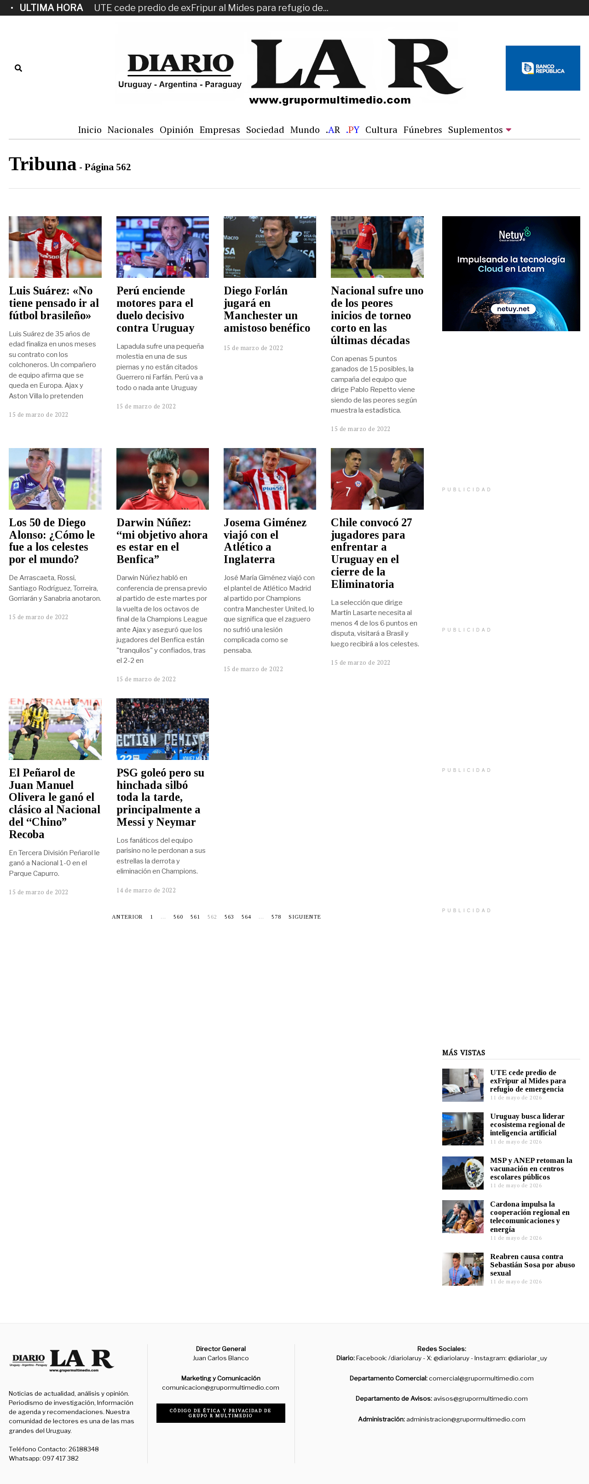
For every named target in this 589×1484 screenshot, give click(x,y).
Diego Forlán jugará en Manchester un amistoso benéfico (267, 309)
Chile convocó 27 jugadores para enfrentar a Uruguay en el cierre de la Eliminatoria (371, 553)
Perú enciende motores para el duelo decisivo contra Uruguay (155, 309)
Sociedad (265, 129)
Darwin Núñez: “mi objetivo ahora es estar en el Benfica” (162, 540)
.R (333, 129)
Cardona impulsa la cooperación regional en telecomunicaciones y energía (530, 1216)
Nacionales (131, 129)
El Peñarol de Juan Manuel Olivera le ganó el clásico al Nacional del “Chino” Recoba (54, 803)
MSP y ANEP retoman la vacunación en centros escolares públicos (531, 1168)
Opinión (177, 129)
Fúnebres (423, 129)
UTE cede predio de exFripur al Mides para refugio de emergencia (528, 1080)
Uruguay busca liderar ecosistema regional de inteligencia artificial (527, 1124)
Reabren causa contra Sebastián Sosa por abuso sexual (532, 1264)
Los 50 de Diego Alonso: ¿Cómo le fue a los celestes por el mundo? (52, 540)
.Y (352, 129)
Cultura (381, 129)
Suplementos (475, 129)
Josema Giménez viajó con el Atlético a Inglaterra (265, 540)
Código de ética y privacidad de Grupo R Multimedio (220, 1413)
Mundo (305, 129)
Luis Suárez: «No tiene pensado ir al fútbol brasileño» (54, 303)
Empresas (220, 129)
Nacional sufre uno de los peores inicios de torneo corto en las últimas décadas (377, 315)
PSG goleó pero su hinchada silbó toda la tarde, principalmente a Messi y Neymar (160, 797)
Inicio (90, 129)
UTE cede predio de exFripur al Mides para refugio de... (211, 7)
